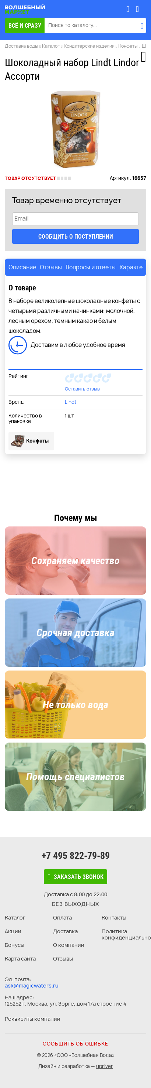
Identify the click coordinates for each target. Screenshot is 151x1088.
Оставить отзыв (82, 389)
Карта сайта (20, 958)
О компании (68, 944)
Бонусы (14, 944)
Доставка (65, 931)
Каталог (15, 917)
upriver (104, 1066)
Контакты (114, 917)
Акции (13, 931)
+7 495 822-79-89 (76, 855)
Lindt (71, 402)
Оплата (62, 917)
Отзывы (63, 958)
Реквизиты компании (32, 1018)
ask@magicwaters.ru (32, 985)
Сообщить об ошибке (75, 1043)
